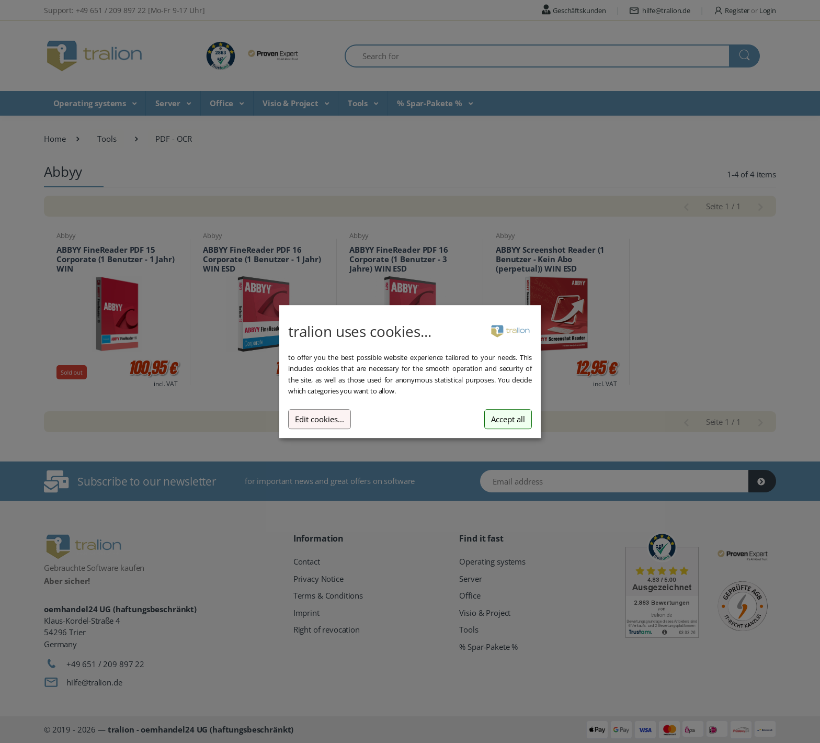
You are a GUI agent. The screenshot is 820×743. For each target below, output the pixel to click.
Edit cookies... (319, 419)
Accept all (508, 419)
